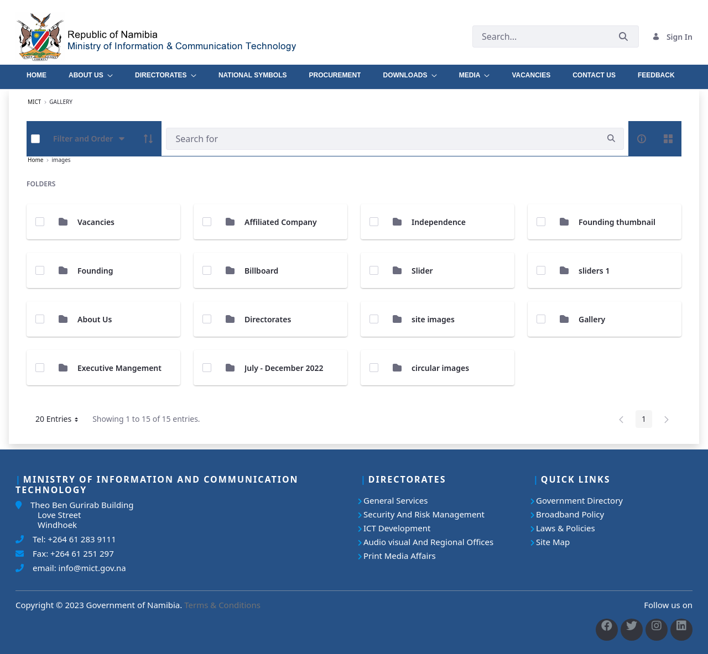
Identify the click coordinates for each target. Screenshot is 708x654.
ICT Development (396, 527)
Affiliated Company (280, 222)
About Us (94, 319)
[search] (611, 138)
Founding (95, 270)
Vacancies (95, 222)
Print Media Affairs (399, 555)
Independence (439, 222)
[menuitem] (36, 72)
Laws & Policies (565, 527)
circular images (440, 368)
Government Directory (579, 500)
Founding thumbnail (617, 222)
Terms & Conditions (222, 604)
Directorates (267, 319)
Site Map (553, 541)
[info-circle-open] (641, 139)
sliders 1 (594, 270)
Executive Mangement (119, 368)
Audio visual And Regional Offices (428, 541)
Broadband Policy (570, 514)
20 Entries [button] (60, 421)
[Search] (382, 139)
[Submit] (623, 37)
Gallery (592, 319)
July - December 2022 (283, 368)
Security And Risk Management (424, 514)
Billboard (261, 270)
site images (433, 319)
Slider (422, 270)
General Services (395, 500)
